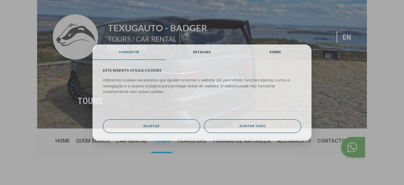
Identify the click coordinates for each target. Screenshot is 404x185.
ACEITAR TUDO (252, 126)
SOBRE (275, 52)
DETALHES (202, 52)
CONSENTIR (129, 52)
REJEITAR (151, 126)
